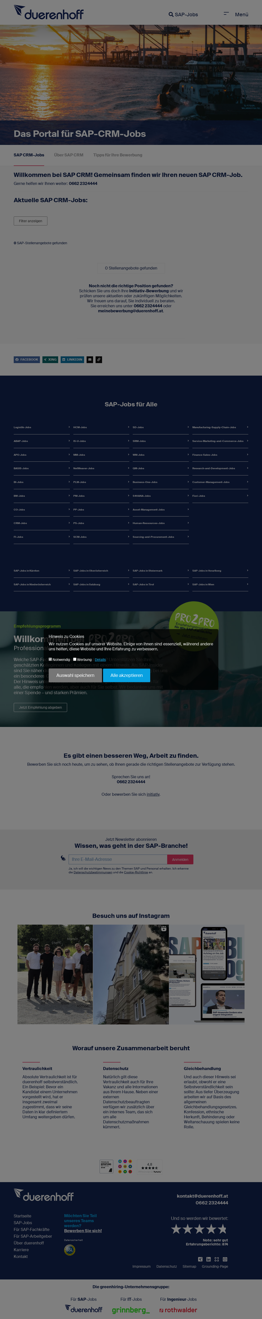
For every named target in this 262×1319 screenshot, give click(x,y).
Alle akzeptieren (127, 675)
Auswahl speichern (75, 675)
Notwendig (59, 659)
